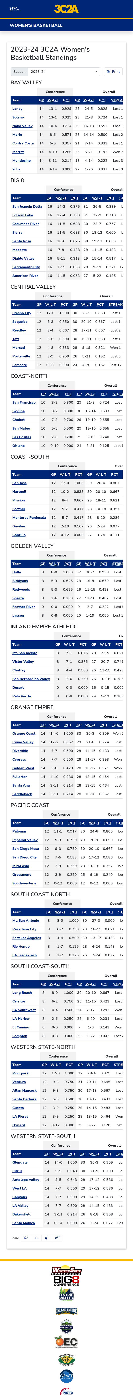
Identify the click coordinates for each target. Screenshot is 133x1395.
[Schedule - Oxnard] (25, 1125)
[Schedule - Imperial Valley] (26, 840)
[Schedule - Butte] (24, 572)
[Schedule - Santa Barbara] (25, 1099)
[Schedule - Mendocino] (24, 160)
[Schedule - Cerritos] (24, 1001)
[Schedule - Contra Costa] (24, 143)
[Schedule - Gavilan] (30, 526)
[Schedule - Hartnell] (30, 491)
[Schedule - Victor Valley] (32, 661)
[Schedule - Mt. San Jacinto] (32, 653)
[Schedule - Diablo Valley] (28, 258)
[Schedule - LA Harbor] (24, 1018)
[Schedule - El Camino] (24, 1027)
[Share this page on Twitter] (36, 1238)
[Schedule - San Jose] (30, 483)
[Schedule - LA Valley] (26, 1205)
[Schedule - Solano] (24, 117)
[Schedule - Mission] (30, 500)
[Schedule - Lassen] (24, 615)
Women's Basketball (36, 25)
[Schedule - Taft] (22, 339)
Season (19, 71)
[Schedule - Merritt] (24, 152)
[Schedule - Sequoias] (22, 321)
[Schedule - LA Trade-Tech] (27, 955)
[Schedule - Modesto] (28, 249)
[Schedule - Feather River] (24, 606)
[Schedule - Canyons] (26, 1197)
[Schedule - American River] (28, 275)
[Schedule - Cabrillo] (30, 535)
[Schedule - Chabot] (24, 419)
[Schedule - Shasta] (24, 598)
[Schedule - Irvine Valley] (24, 742)
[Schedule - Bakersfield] (26, 1214)
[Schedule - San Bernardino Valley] (32, 679)
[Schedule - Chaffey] (32, 670)
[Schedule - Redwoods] (24, 589)
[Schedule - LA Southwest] (24, 1010)
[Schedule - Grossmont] (26, 874)
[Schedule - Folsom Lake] (28, 215)
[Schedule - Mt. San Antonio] (27, 920)
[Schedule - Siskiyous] (24, 580)
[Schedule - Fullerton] (24, 776)
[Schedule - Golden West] (24, 768)
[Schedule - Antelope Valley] (26, 1179)
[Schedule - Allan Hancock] (25, 1090)
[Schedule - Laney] (24, 108)
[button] (57, 1238)
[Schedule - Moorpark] (25, 1073)
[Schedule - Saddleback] (24, 794)
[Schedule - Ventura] (25, 1081)
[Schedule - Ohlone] (24, 445)
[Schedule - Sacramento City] (28, 267)
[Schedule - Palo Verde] (32, 696)
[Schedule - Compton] (24, 1036)
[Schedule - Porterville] (22, 356)
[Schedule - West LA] (26, 1188)
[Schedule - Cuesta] (25, 1107)
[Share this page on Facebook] (26, 1238)
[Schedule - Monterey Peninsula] (30, 517)
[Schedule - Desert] (32, 687)
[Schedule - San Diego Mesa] (26, 848)
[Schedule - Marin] (24, 134)
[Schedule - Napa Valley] (24, 126)
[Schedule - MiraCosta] (26, 866)
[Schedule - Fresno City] (22, 313)
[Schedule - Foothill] (30, 509)
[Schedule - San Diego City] (26, 857)
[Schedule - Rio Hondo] (27, 946)
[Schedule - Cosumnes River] (28, 223)
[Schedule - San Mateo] (24, 428)
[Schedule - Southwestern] (26, 883)
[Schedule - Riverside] (24, 750)
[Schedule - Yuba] (24, 169)
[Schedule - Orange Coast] (24, 733)
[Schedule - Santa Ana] (24, 785)
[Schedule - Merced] (22, 347)
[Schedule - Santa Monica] (26, 1223)
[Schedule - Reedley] (22, 330)
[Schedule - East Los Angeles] (27, 937)
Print (113, 71)
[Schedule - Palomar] (26, 831)
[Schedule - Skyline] (24, 411)
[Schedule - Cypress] (24, 759)
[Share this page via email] (46, 1238)
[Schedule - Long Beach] (24, 992)
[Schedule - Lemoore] (22, 365)
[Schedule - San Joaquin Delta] (28, 206)
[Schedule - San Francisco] (24, 402)
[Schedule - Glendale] (26, 1162)
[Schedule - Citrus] (26, 1171)
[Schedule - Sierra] (28, 232)
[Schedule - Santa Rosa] (28, 241)
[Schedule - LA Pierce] (25, 1116)
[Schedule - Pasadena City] (27, 929)
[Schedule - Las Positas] (24, 437)
